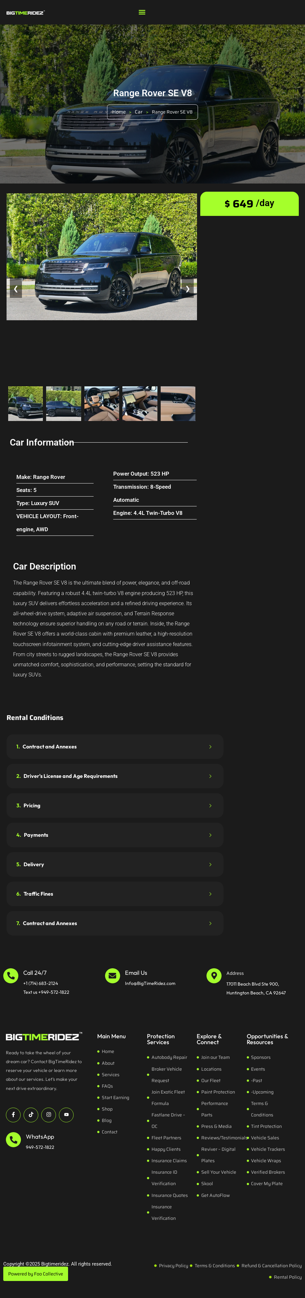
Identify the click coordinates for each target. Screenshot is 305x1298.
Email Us (136, 972)
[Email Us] (112, 975)
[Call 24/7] (10, 975)
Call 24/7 (34, 972)
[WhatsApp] (13, 1139)
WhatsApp (40, 1136)
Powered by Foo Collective (35, 1274)
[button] (142, 12)
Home (119, 112)
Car (139, 112)
